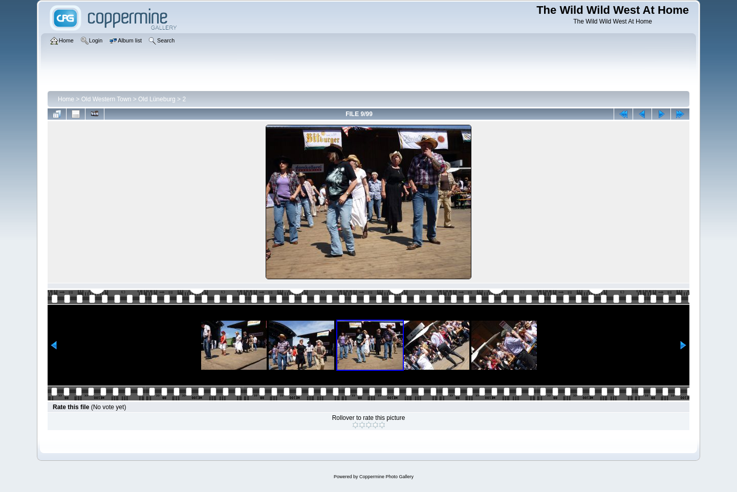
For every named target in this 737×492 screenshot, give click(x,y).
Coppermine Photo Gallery (386, 476)
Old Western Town (106, 99)
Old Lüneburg (157, 99)
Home (66, 99)
